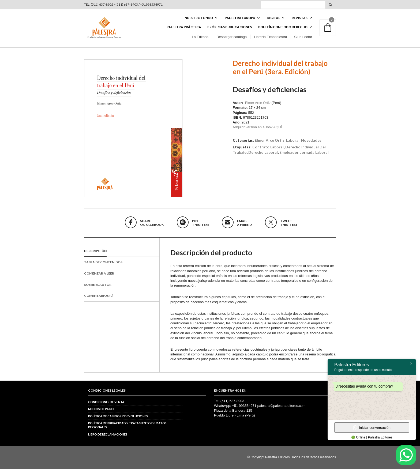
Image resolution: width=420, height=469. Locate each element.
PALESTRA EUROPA (240, 18)
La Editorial (200, 37)
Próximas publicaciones (229, 27)
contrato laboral (268, 147)
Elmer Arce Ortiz (269, 140)
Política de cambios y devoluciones (118, 416)
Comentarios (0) (98, 296)
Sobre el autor (97, 285)
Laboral (292, 140)
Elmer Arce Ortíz (258, 103)
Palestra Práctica (184, 27)
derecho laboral (263, 152)
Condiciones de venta (106, 402)
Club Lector (303, 37)
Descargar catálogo (231, 37)
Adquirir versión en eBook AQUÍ (257, 127)
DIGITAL (273, 18)
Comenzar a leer (99, 273)
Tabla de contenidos (103, 262)
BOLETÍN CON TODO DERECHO (283, 27)
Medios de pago (101, 409)
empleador (288, 152)
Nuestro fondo (199, 18)
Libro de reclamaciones (107, 434)
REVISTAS (300, 18)
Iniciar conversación (372, 427)
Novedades (311, 140)
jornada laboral (314, 152)
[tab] (121, 251)
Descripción (95, 251)
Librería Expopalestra (270, 37)
